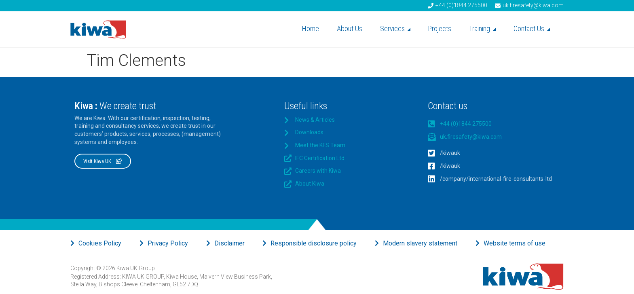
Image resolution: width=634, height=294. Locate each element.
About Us (349, 28)
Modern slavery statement (420, 243)
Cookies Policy (99, 243)
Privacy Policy (168, 243)
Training (482, 28)
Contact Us (532, 28)
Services (395, 28)
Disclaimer (229, 243)
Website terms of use (514, 243)
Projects (439, 28)
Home (310, 28)
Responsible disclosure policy (314, 243)
